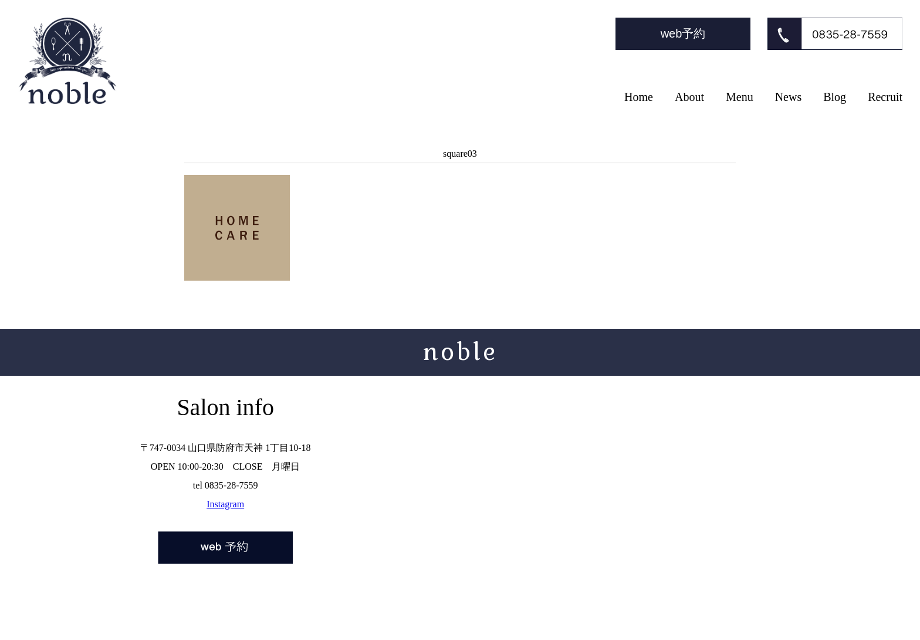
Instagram (225, 504)
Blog (834, 96)
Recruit (885, 96)
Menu (739, 96)
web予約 (683, 33)
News (788, 96)
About (689, 96)
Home (638, 96)
